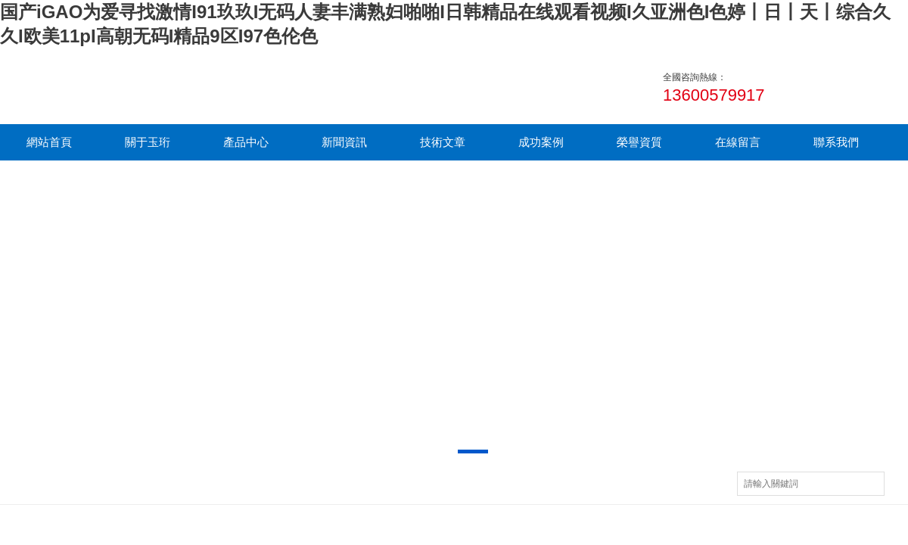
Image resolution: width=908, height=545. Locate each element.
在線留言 (737, 141)
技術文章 (442, 141)
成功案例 (541, 141)
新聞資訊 (344, 141)
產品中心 (246, 141)
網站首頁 (49, 141)
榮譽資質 (639, 141)
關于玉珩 (147, 141)
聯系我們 (836, 141)
